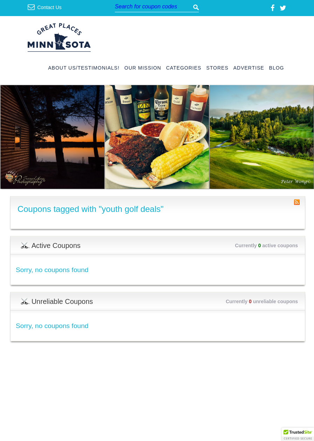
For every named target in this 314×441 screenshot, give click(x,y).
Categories (183, 68)
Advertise (248, 68)
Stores (217, 68)
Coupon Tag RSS (297, 202)
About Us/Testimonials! (84, 68)
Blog (276, 68)
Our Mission (142, 68)
